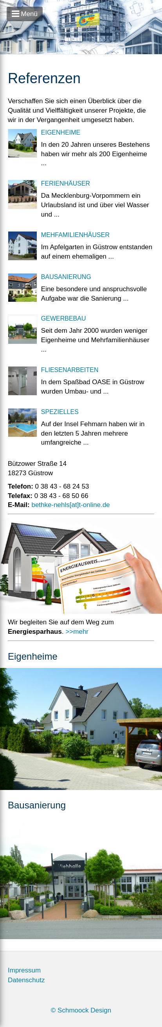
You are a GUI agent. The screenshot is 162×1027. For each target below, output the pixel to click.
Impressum (24, 970)
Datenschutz (26, 980)
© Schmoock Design (81, 1010)
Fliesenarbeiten (70, 370)
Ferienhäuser (65, 183)
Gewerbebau (63, 318)
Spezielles (60, 412)
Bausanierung (66, 277)
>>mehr (76, 631)
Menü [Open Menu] (25, 14)
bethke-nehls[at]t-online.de (70, 505)
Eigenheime (60, 132)
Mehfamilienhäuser (75, 235)
